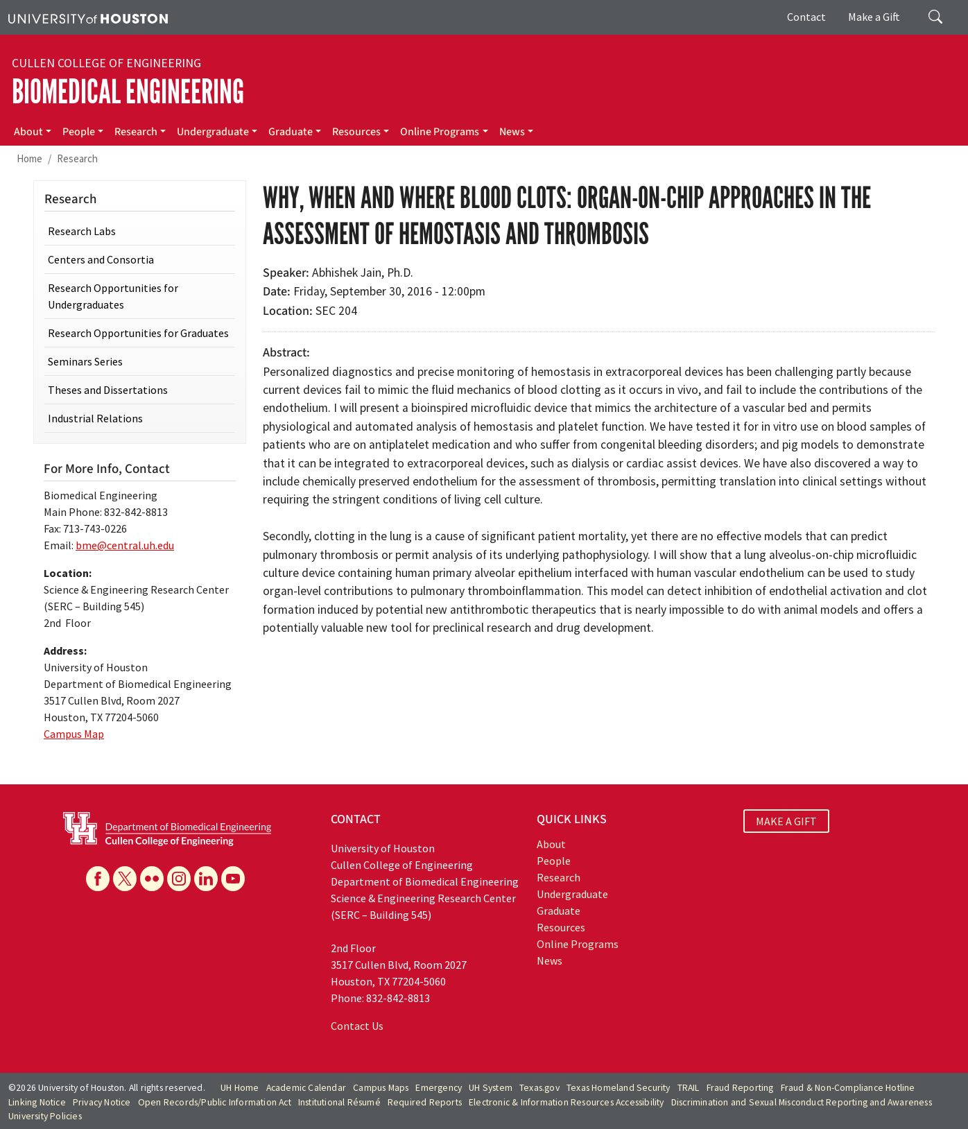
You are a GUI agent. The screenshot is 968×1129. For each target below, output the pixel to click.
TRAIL (688, 1088)
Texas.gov (539, 1088)
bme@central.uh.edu (125, 545)
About (28, 131)
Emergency (438, 1088)
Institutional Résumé (339, 1102)
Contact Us (357, 1026)
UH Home (240, 1088)
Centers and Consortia (101, 259)
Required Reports (425, 1102)
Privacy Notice (102, 1102)
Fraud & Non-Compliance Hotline (848, 1088)
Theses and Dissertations (108, 390)
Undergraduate (213, 131)
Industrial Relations (95, 418)
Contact (806, 17)
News (512, 131)
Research (135, 131)
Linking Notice (37, 1102)
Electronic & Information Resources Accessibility (566, 1102)
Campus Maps (380, 1088)
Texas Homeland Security (619, 1088)
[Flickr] (152, 878)
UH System (490, 1088)
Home (29, 158)
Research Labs (82, 231)
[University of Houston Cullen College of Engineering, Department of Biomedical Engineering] (167, 828)
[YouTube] (233, 878)
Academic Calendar (306, 1088)
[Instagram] (179, 878)
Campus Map (74, 734)
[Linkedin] (206, 878)
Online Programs (439, 131)
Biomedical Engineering (128, 91)
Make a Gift (874, 17)
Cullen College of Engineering (106, 63)
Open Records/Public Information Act (214, 1102)
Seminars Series (85, 361)
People (78, 131)
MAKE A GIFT (786, 821)
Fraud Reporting (740, 1088)
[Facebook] (98, 878)
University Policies (45, 1116)
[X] (125, 878)
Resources (356, 131)
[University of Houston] (88, 17)
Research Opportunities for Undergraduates (113, 296)
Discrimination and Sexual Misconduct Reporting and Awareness (801, 1102)
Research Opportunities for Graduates (138, 333)
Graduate (290, 131)
